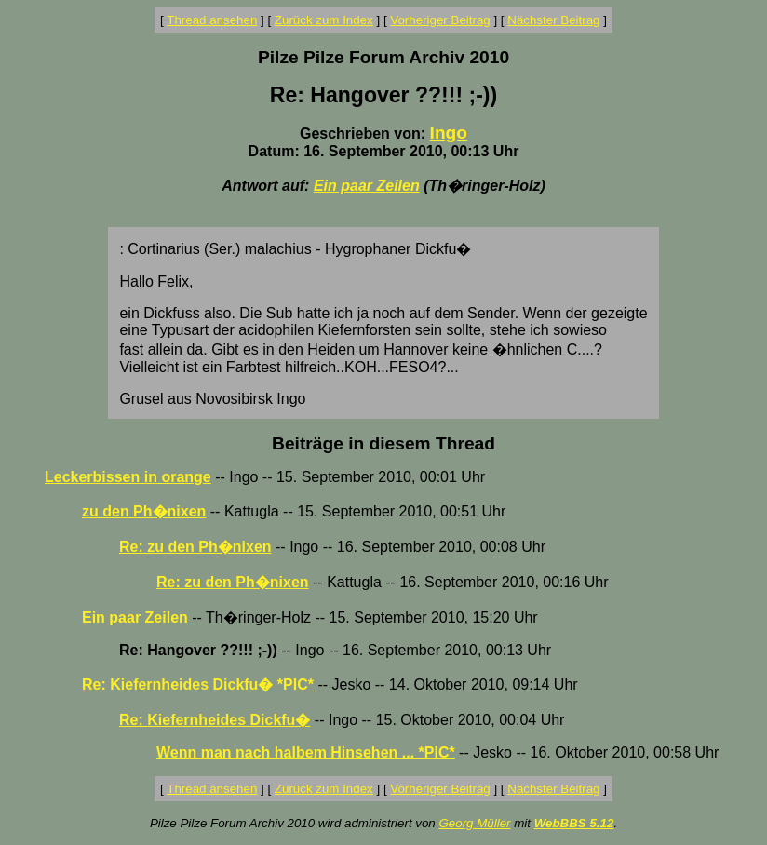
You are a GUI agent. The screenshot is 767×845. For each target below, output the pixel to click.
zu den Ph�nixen (144, 511)
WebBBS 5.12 (574, 823)
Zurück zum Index (324, 20)
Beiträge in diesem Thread (383, 443)
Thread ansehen (212, 20)
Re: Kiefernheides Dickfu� (214, 720)
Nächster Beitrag (553, 20)
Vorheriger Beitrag (440, 20)
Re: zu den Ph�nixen (195, 547)
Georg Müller (474, 823)
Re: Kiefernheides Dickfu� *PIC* (198, 684)
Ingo (449, 132)
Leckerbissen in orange (128, 477)
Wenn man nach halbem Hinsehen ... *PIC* (305, 752)
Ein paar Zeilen (367, 186)
